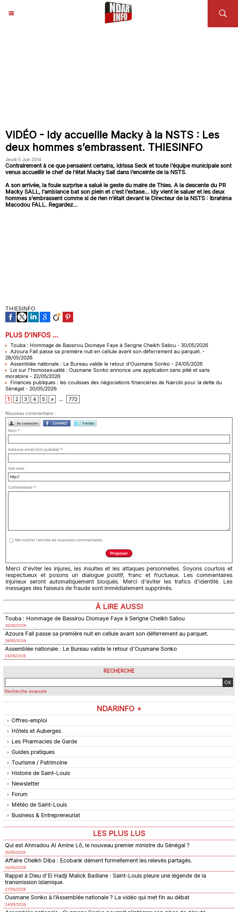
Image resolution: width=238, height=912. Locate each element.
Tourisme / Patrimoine (36, 762)
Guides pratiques (30, 752)
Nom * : (15, 430)
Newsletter (22, 783)
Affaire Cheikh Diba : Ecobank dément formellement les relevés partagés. (98, 860)
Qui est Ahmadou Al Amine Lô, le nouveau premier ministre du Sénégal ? (97, 845)
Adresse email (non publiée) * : (36, 449)
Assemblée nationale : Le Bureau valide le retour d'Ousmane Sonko (87, 364)
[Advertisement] (119, 73)
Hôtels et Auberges (33, 731)
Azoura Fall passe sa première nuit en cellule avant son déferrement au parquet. (103, 351)
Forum (16, 794)
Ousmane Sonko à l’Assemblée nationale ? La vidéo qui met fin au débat (97, 897)
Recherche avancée (26, 691)
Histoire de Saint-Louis (37, 773)
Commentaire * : (23, 487)
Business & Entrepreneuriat (42, 815)
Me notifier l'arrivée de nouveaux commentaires (59, 540)
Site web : (17, 468)
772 (72, 399)
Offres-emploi (26, 720)
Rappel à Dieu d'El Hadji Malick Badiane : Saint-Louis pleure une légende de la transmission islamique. (105, 878)
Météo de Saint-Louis (36, 804)
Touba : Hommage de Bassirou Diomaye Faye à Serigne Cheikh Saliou (90, 345)
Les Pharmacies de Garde (41, 741)
